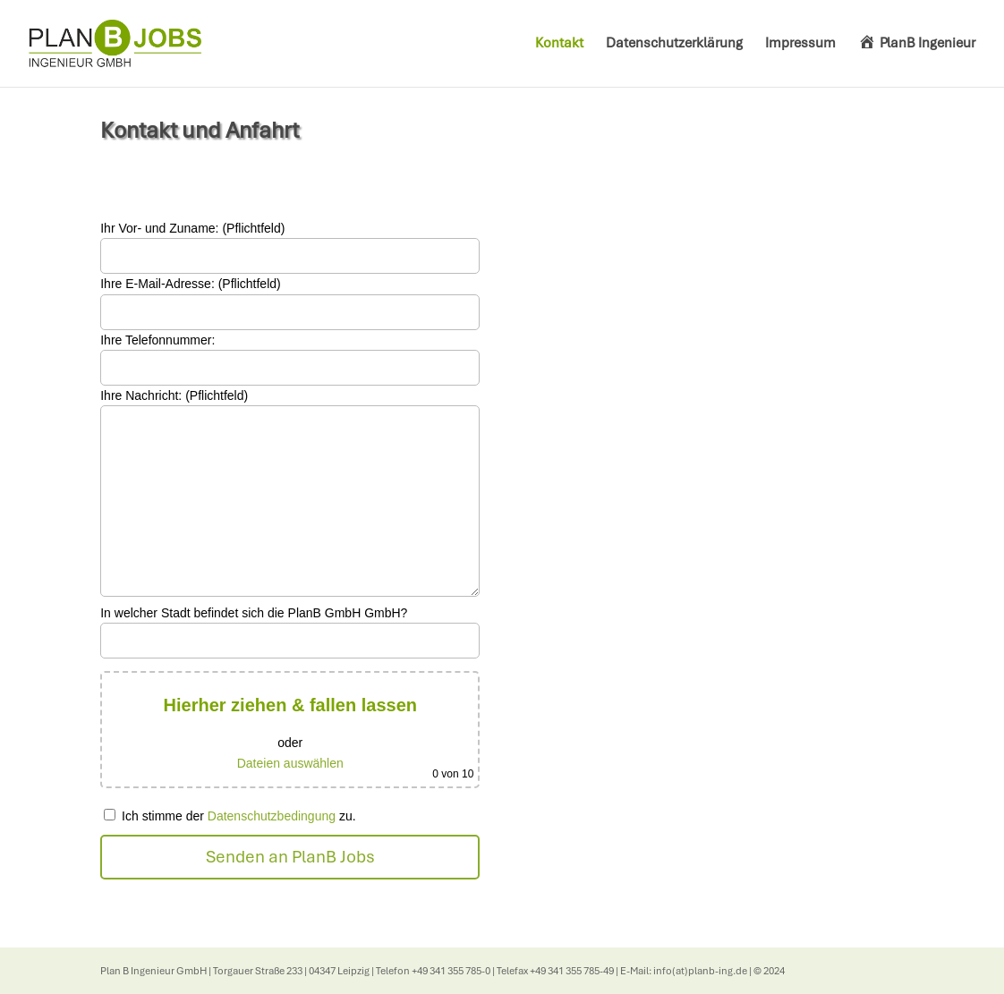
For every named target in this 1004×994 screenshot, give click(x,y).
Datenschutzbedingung (272, 816)
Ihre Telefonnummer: (157, 340)
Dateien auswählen (290, 763)
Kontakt (559, 44)
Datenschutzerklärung (674, 44)
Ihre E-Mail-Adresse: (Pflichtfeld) (190, 283)
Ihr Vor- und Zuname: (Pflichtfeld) (192, 228)
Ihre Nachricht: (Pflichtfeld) (174, 395)
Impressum (800, 44)
